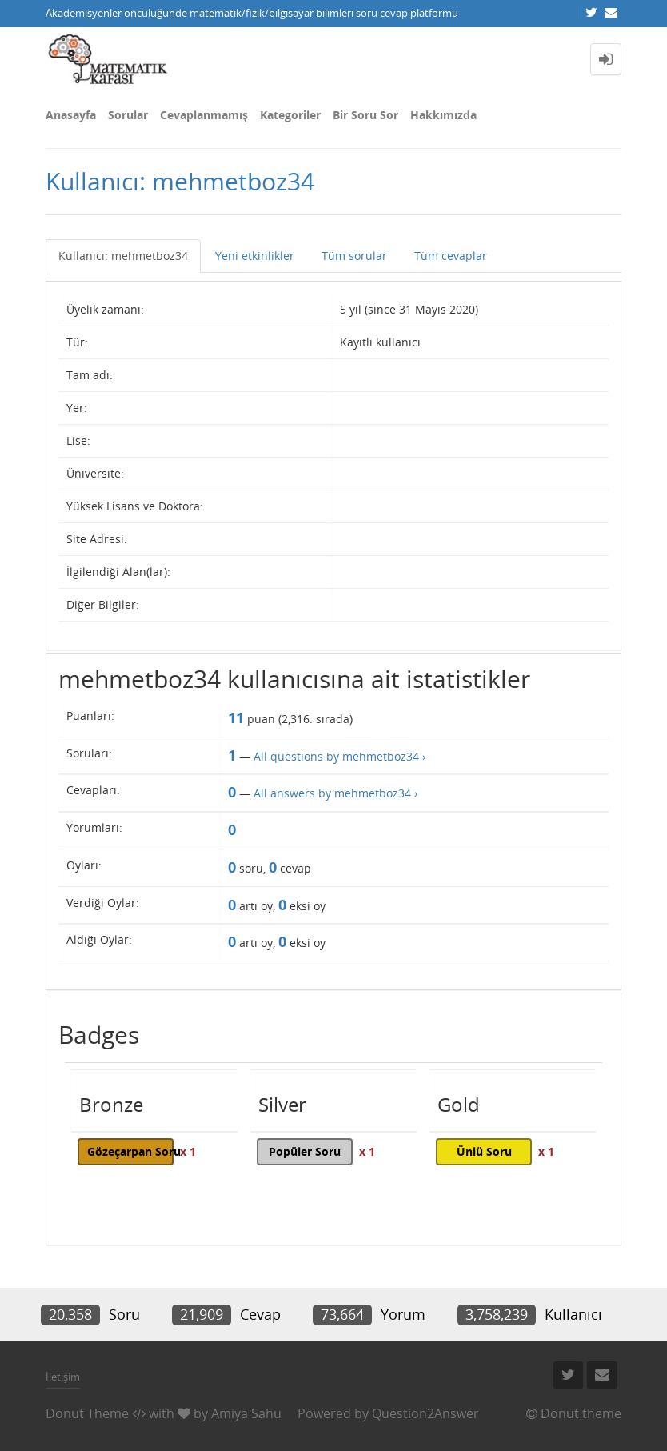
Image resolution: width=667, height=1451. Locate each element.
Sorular (128, 114)
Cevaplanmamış (204, 114)
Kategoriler (290, 114)
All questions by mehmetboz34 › (339, 756)
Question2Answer (425, 1413)
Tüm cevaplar (450, 255)
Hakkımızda (443, 114)
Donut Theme (87, 1413)
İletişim (63, 1376)
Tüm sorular (354, 255)
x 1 (188, 1151)
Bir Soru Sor (365, 114)
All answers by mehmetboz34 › (335, 793)
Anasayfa (71, 114)
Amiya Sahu (246, 1413)
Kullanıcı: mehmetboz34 (123, 255)
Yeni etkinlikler (254, 255)
